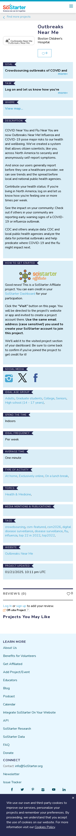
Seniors (61, 398)
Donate (8, 753)
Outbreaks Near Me (19, 553)
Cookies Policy (45, 827)
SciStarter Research (17, 728)
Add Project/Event (16, 672)
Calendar (9, 704)
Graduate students (29, 398)
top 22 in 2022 (30, 535)
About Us (10, 648)
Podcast (9, 696)
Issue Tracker (12, 782)
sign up (21, 606)
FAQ (6, 745)
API (6, 720)
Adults (10, 398)
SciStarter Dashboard (20, 293)
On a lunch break (56, 476)
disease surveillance (49, 531)
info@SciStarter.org (29, 766)
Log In (7, 606)
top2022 (48, 535)
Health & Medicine (18, 494)
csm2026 (54, 527)
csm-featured (36, 527)
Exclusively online (31, 476)
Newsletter (11, 774)
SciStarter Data (14, 737)
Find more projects (16, 17)
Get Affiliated (12, 664)
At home (11, 476)
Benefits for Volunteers (19, 656)
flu (66, 531)
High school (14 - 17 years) (24, 402)
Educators (10, 680)
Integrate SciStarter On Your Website (29, 712)
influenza (11, 535)
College (49, 398)
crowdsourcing (15, 527)
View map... (14, 108)
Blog (6, 688)
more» (63, 74)
